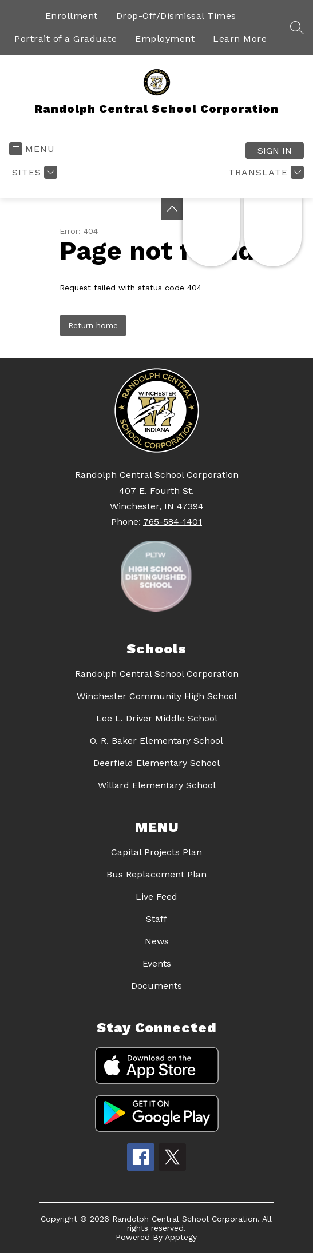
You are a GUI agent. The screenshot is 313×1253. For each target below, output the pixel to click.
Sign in (274, 150)
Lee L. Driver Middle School (156, 718)
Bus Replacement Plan (156, 874)
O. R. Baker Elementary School (156, 740)
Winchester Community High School (157, 696)
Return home (93, 325)
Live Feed (156, 896)
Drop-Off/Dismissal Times (176, 15)
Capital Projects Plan (156, 852)
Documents (156, 985)
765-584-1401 (172, 521)
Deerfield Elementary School (156, 762)
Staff (156, 918)
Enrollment (71, 15)
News (157, 941)
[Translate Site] (264, 172)
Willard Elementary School (157, 785)
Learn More (240, 38)
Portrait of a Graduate (65, 38)
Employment (165, 38)
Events (156, 963)
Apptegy (181, 1237)
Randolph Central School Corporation (157, 673)
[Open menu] (32, 149)
